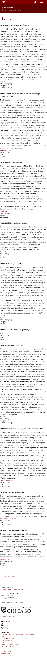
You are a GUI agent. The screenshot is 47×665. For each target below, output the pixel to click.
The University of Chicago (15, 2)
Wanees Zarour (5, 333)
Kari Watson (4, 211)
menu (41, 1)
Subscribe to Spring (7, 576)
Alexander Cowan (6, 150)
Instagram (6, 628)
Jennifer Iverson (5, 318)
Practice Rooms (6, 640)
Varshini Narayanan (6, 480)
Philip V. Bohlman (6, 82)
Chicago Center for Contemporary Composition (17, 635)
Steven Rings (4, 252)
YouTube (6, 626)
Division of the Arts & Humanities (12, 589)
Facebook (6, 622)
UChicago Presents (8, 638)
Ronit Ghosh (4, 417)
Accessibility (5, 653)
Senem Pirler (4, 559)
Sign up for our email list (9, 644)
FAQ (2, 642)
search (35, 2)
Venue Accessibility (8, 646)
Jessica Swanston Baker (8, 518)
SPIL (2, 636)
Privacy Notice (6, 651)
